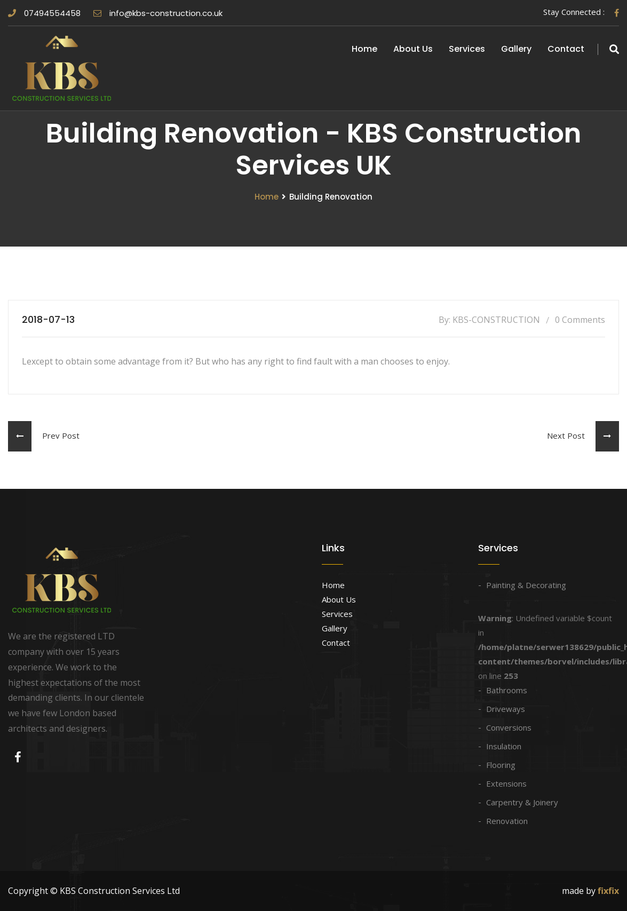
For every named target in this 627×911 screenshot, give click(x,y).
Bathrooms (506, 690)
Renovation (507, 820)
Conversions (508, 727)
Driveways (505, 708)
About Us (413, 49)
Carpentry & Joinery (522, 802)
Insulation (503, 746)
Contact (565, 49)
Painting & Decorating (526, 585)
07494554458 (44, 13)
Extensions (506, 783)
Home (364, 49)
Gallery (516, 49)
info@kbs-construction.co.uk (158, 13)
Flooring (500, 764)
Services (467, 49)
